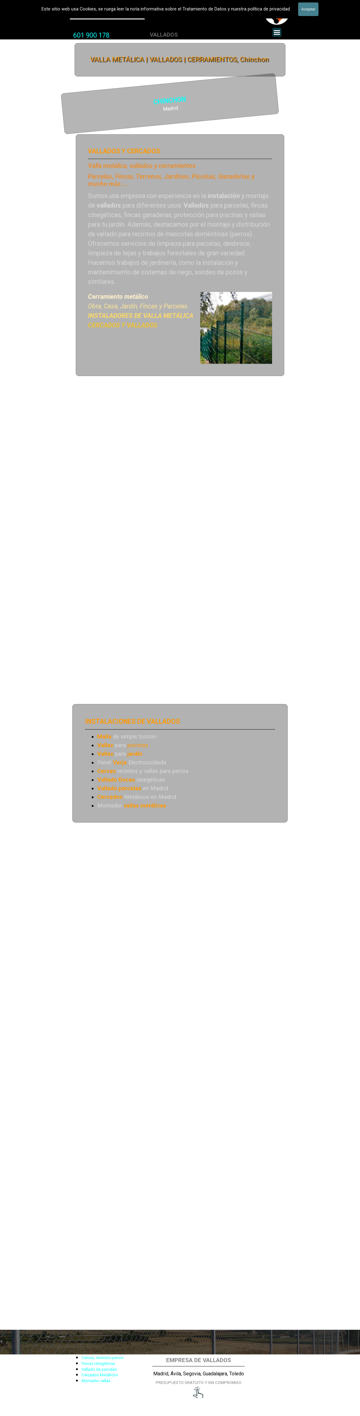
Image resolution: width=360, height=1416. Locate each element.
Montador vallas (96, 1380)
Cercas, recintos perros (102, 1357)
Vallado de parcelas (99, 1369)
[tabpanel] (91, 35)
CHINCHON (113, 101)
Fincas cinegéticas (98, 1363)
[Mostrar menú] (277, 32)
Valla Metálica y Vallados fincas (107, 15)
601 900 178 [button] (91, 35)
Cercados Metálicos (100, 1375)
